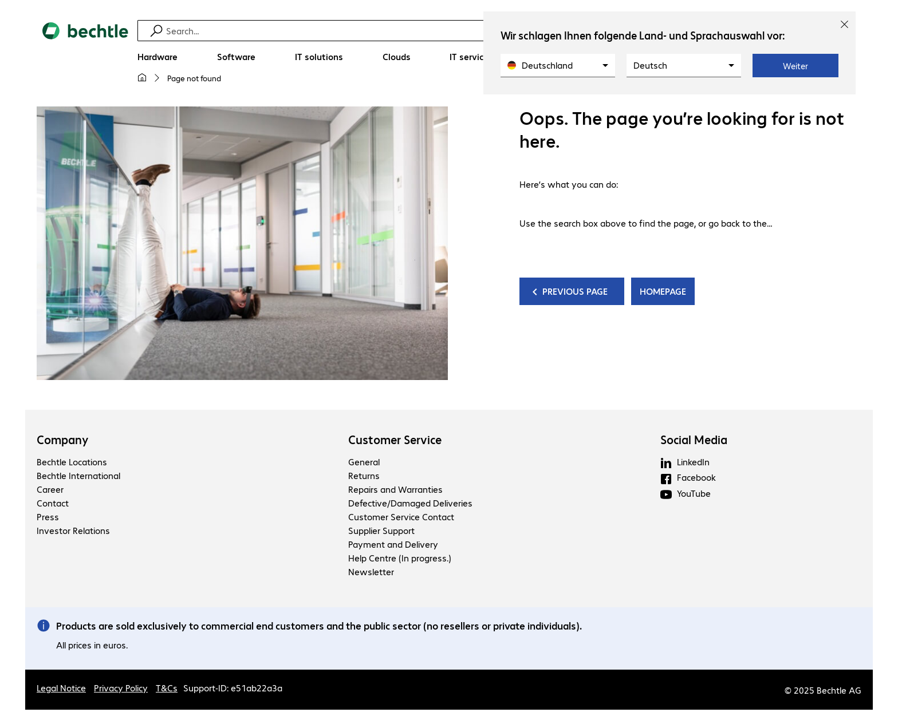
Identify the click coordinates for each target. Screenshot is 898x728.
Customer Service (395, 439)
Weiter (795, 66)
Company (63, 439)
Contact (53, 503)
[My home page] (142, 78)
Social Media (693, 439)
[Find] (456, 31)
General (364, 462)
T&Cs (167, 688)
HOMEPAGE (663, 291)
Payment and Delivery (393, 544)
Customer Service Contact (401, 517)
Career (50, 489)
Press (48, 517)
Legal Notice (61, 688)
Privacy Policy (121, 688)
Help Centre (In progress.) (399, 558)
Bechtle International (78, 475)
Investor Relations (73, 530)
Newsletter (371, 571)
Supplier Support (381, 530)
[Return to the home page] (85, 57)
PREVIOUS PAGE (576, 291)
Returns (364, 475)
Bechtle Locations (72, 462)
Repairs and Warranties (395, 489)
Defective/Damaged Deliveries (410, 503)
